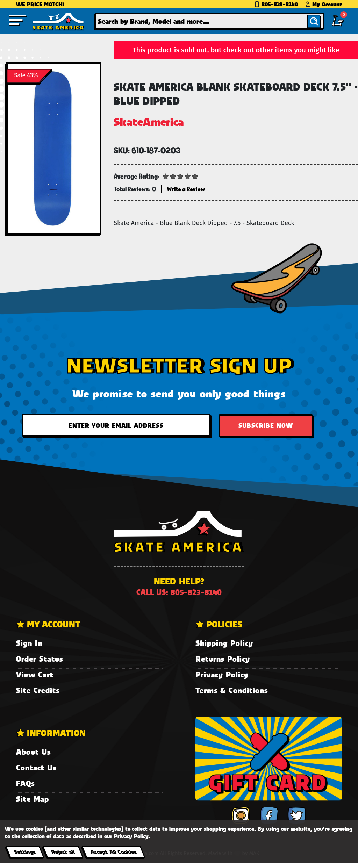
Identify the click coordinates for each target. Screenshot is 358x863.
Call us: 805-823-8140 (179, 592)
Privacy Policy (222, 674)
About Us (33, 751)
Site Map (32, 798)
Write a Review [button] (186, 189)
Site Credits (37, 690)
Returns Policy (222, 658)
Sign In (29, 643)
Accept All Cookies (113, 852)
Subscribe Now (265, 425)
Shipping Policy (224, 643)
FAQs (25, 783)
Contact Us (36, 767)
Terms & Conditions (231, 690)
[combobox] (209, 21)
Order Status (39, 658)
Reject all (63, 852)
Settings (25, 852)
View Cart (34, 674)
